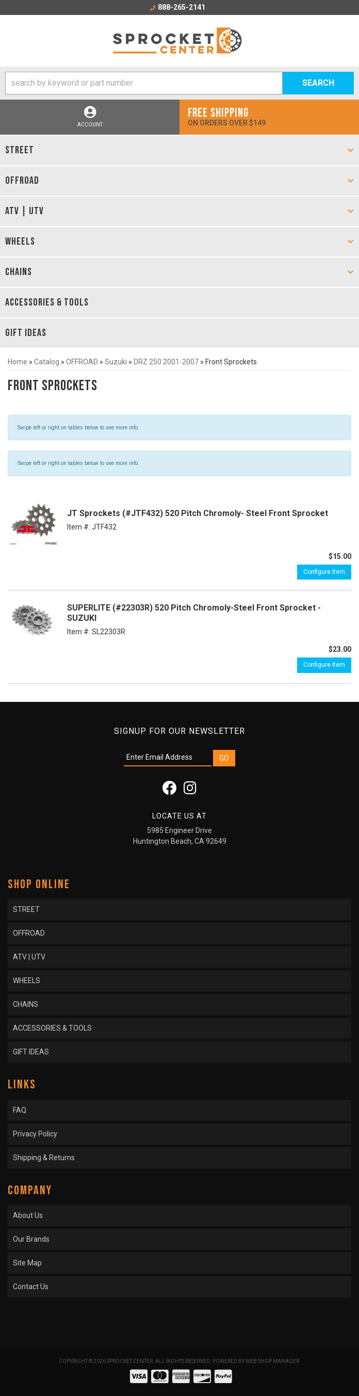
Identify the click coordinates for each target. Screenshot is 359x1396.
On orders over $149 (269, 116)
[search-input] (144, 83)
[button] (179, 83)
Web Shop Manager (272, 1361)
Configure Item (324, 571)
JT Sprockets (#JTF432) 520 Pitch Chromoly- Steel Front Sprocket (197, 513)
